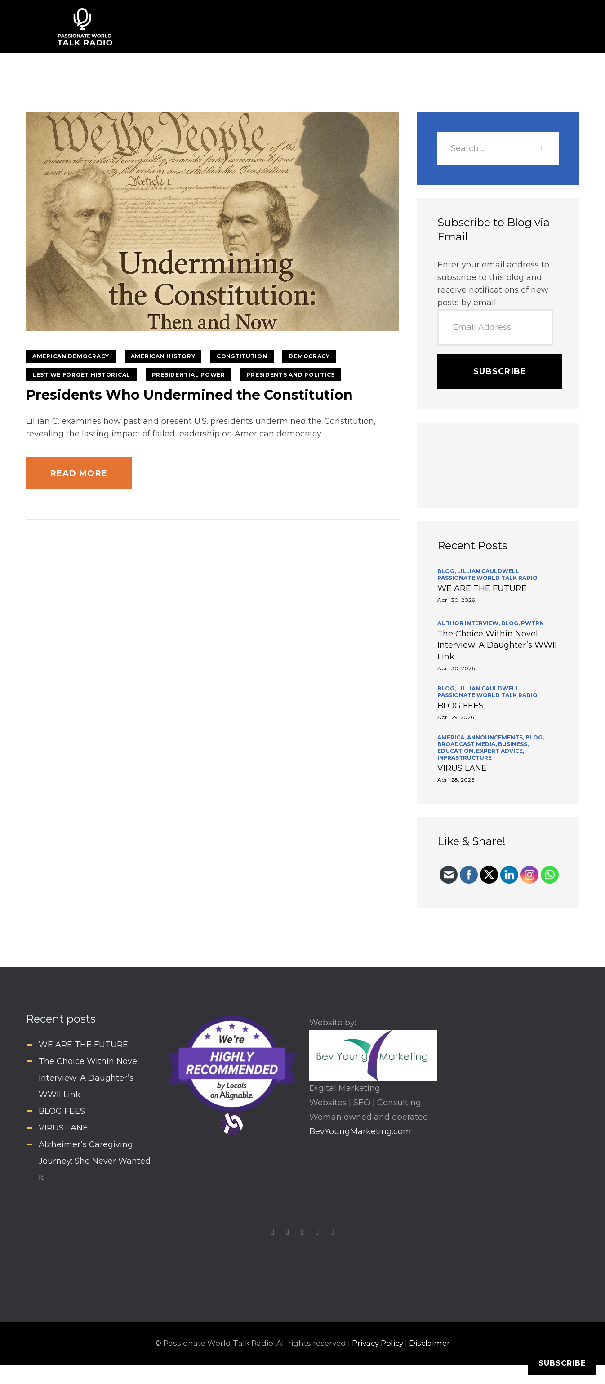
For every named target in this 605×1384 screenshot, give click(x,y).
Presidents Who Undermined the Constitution (189, 395)
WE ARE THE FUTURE (482, 588)
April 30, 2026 (456, 599)
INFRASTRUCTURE (464, 757)
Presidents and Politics (290, 374)
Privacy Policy (377, 1343)
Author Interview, (469, 623)
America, (452, 737)
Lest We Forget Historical (81, 374)
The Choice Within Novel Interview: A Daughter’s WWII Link (497, 645)
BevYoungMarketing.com (360, 1131)
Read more (78, 473)
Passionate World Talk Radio (487, 577)
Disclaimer (429, 1343)
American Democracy (70, 356)
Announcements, (496, 737)
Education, (456, 751)
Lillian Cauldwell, (488, 571)
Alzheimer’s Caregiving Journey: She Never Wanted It (95, 1161)
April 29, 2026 (455, 717)
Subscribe (499, 371)
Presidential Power (188, 374)
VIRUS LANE (462, 768)
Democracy (309, 356)
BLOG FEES (460, 706)
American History (163, 356)
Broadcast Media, (467, 744)
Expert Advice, (500, 751)
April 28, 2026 (455, 779)
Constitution (242, 356)
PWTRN (532, 623)
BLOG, (447, 571)
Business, (513, 744)
